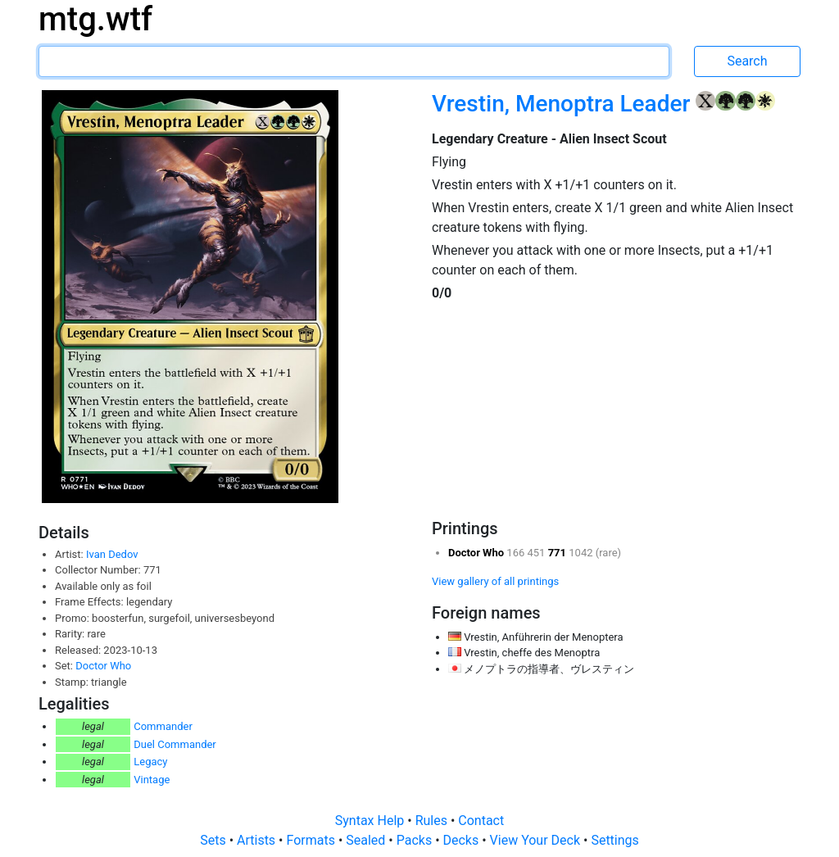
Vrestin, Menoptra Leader (564, 103)
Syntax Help (371, 820)
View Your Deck (536, 840)
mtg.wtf (95, 19)
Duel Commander (175, 744)
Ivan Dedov (112, 554)
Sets (214, 840)
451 (538, 552)
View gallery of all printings (495, 581)
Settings (614, 840)
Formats (312, 840)
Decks (463, 840)
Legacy (150, 761)
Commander (163, 726)
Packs (416, 840)
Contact (481, 820)
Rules (433, 820)
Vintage (152, 779)
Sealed (367, 840)
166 (516, 552)
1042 (582, 552)
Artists (258, 840)
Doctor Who (103, 666)
